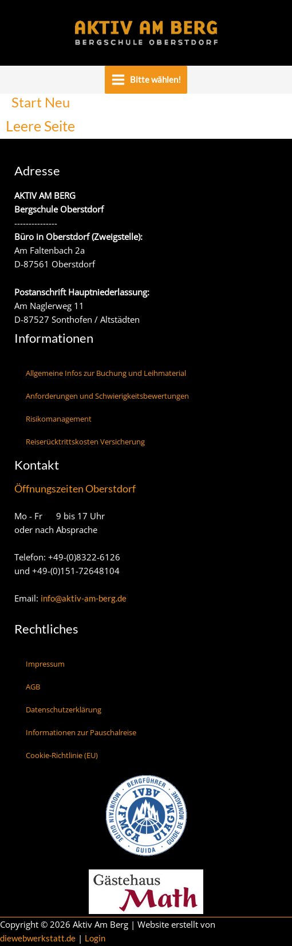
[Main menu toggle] (146, 80)
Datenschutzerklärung (63, 709)
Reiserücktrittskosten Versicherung (85, 441)
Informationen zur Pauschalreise (81, 732)
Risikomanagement (59, 419)
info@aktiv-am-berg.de (84, 598)
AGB (33, 687)
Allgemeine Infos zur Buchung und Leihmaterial (106, 373)
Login (95, 938)
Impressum (45, 664)
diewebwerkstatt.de (38, 938)
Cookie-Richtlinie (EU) (62, 755)
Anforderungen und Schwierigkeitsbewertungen (107, 396)
